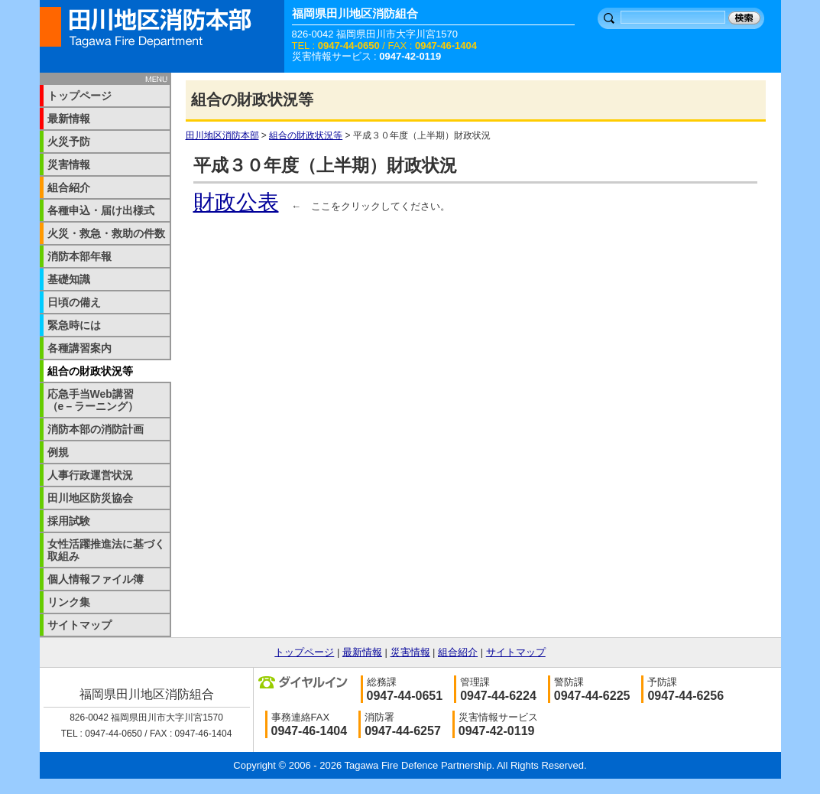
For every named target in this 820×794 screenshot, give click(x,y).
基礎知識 (68, 279)
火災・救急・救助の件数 (106, 233)
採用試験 (68, 521)
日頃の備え (74, 302)
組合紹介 (68, 187)
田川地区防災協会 (90, 498)
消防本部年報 (79, 256)
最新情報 (68, 118)
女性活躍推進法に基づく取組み (106, 550)
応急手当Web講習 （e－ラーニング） (101, 400)
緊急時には (74, 325)
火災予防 (68, 141)
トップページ (79, 95)
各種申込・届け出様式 (100, 210)
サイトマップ (79, 625)
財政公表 (236, 202)
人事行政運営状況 (90, 475)
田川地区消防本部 (222, 135)
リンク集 (68, 602)
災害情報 (68, 164)
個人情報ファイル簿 (95, 579)
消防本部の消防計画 (95, 429)
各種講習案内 (79, 348)
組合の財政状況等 (305, 135)
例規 (58, 452)
